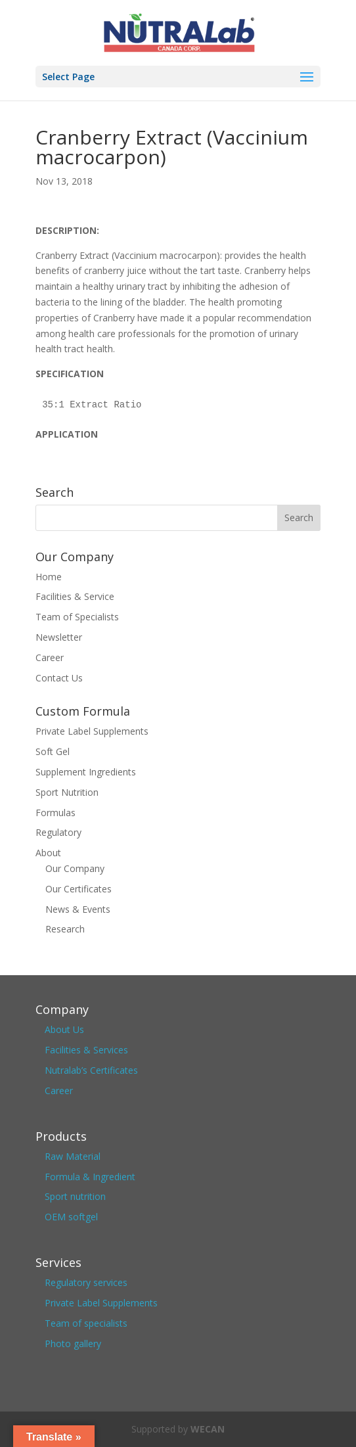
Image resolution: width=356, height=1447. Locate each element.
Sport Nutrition (67, 792)
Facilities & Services (86, 1050)
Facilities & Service (74, 596)
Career (49, 657)
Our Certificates (78, 889)
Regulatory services (86, 1282)
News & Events (77, 909)
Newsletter (58, 637)
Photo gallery (73, 1343)
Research (65, 929)
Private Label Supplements (91, 731)
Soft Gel (52, 751)
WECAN (207, 1429)
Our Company (74, 868)
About (48, 852)
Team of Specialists (77, 616)
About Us (64, 1029)
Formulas (55, 812)
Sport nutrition (75, 1196)
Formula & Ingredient (90, 1176)
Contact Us (59, 678)
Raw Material (72, 1156)
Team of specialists (86, 1323)
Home (48, 576)
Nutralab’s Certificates (91, 1070)
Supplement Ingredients (85, 772)
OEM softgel (71, 1216)
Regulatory (58, 832)
